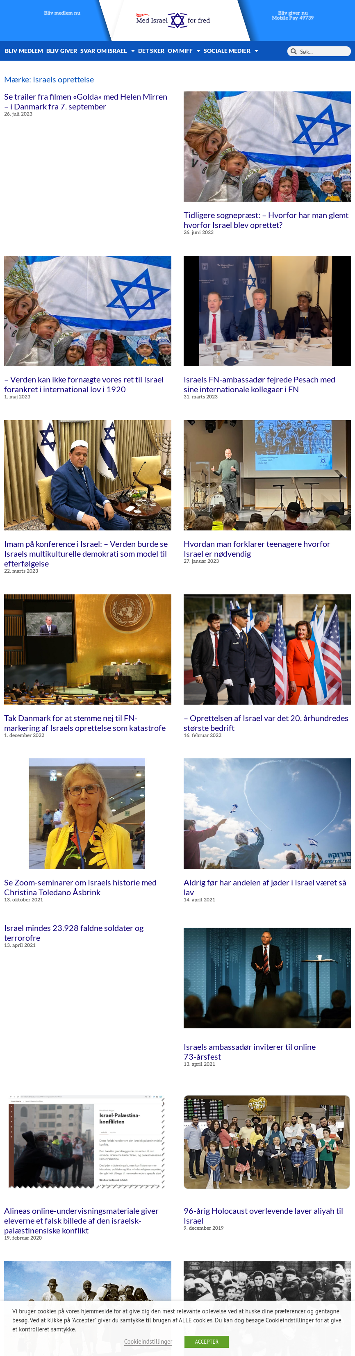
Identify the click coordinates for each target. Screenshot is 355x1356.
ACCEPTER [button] (206, 1341)
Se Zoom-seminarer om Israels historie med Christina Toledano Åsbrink (80, 887)
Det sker (151, 50)
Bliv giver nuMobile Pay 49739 (293, 15)
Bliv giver (61, 50)
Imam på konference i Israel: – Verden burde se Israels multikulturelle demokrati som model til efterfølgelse (86, 553)
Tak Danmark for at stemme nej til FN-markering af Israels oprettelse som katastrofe (85, 723)
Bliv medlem (24, 50)
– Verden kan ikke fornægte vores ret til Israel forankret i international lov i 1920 (84, 384)
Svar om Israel (107, 50)
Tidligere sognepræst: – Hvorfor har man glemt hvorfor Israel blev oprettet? (266, 220)
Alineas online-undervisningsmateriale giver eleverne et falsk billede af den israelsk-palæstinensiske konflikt (81, 1220)
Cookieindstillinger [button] (148, 1341)
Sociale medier (231, 50)
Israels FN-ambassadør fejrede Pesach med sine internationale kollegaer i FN (259, 384)
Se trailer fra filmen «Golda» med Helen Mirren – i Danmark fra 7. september (85, 101)
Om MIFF (184, 50)
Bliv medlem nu (62, 13)
